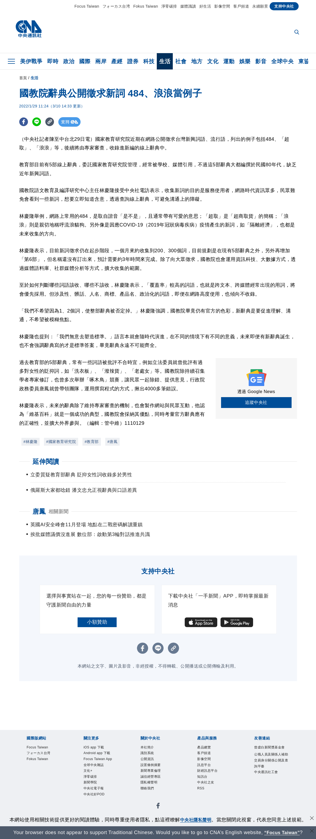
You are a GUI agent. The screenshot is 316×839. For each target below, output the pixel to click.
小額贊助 (97, 622)
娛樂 (244, 61)
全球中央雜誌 (95, 767)
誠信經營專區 (152, 779)
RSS (201, 792)
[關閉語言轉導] (311, 832)
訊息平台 (205, 767)
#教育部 (92, 441)
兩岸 (100, 61)
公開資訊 (148, 760)
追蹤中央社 (256, 402)
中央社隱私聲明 (195, 819)
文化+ (89, 773)
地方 (196, 61)
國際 (84, 61)
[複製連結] (51, 122)
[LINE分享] (38, 122)
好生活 (205, 6)
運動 (228, 61)
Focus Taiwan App (100, 760)
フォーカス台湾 (116, 6)
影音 (260, 61)
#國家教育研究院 (61, 441)
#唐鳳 (112, 441)
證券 (132, 61)
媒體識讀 (188, 6)
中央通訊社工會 (268, 781)
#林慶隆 (31, 441)
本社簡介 (148, 747)
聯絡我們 (148, 792)
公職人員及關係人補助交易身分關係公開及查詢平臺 (270, 767)
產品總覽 (205, 747)
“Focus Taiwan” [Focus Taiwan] (282, 832)
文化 (212, 61)
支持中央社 (284, 6)
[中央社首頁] (29, 30)
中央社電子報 (95, 792)
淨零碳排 (169, 6)
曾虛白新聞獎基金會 (270, 750)
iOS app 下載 (95, 747)
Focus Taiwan (87, 6)
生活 (164, 61)
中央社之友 (207, 786)
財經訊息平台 (209, 773)
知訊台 (203, 779)
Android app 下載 (99, 754)
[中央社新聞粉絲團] (158, 812)
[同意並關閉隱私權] (311, 819)
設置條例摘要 (152, 767)
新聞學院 (91, 786)
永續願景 (260, 6)
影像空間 (222, 6)
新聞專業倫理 (152, 773)
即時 (52, 61)
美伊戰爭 (31, 61)
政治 (68, 61)
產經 (116, 61)
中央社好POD (96, 799)
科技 (148, 61)
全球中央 (282, 61)
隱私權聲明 (150, 786)
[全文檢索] (297, 33)
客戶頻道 (241, 6)
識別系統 (148, 754)
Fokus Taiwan (145, 6)
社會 (180, 61)
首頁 (23, 78)
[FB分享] (24, 122)
